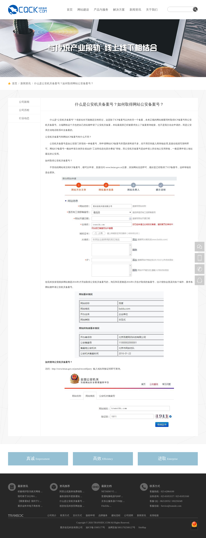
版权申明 (90, 515)
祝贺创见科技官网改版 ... (72, 506)
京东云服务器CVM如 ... (113, 501)
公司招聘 (128, 515)
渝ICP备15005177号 (95, 527)
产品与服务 (101, 9)
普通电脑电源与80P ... (112, 496)
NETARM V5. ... (109, 491)
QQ (199, 280)
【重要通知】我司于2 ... (29, 501)
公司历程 (24, 110)
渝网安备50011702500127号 (121, 527)
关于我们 (152, 9)
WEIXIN (199, 246)
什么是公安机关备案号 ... (72, 501)
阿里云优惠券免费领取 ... (72, 491)
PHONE (199, 258)
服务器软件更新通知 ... (71, 496)
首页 (70, 9)
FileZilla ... (106, 506)
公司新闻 (24, 102)
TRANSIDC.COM (101, 522)
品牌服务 (103, 515)
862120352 (165, 501)
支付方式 (77, 515)
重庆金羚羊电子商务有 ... (30, 506)
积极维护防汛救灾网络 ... (30, 491)
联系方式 (64, 515)
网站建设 (83, 9)
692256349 (177, 501)
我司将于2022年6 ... (27, 496)
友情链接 (154, 515)
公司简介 (51, 515)
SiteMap (142, 527)
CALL (199, 269)
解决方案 (119, 9)
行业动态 (24, 118)
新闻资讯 (135, 9)
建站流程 (115, 515)
